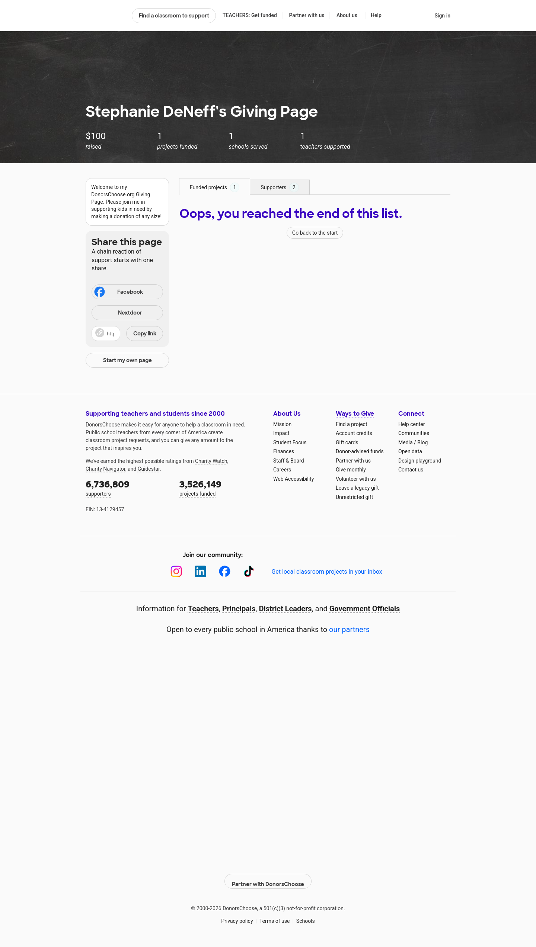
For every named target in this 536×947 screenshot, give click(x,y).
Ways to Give (355, 414)
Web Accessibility (293, 479)
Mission (282, 424)
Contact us (410, 470)
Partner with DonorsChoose (268, 877)
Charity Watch (211, 461)
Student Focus (290, 442)
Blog (422, 442)
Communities (413, 433)
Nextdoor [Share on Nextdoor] (118, 313)
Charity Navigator (105, 469)
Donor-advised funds (360, 451)
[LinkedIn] (200, 571)
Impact (281, 433)
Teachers (203, 608)
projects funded (221, 487)
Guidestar (149, 469)
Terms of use (274, 917)
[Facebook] (224, 571)
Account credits (354, 433)
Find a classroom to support (174, 15)
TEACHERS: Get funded (250, 15)
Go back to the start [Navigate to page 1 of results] (315, 233)
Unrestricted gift (354, 497)
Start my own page (127, 360)
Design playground (419, 461)
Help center (411, 424)
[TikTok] (248, 571)
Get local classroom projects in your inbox (326, 571)
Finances (283, 451)
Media (405, 442)
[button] (127, 333)
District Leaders (285, 608)
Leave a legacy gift (357, 488)
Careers (282, 470)
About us (346, 15)
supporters (127, 487)
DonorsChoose (105, 15)
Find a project (351, 424)
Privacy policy (237, 917)
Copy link (144, 333)
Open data (410, 451)
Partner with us (307, 15)
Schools (305, 917)
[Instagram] (176, 571)
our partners (349, 629)
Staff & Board (288, 461)
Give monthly (351, 470)
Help (376, 15)
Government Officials (364, 608)
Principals (239, 608)
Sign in (442, 16)
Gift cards (347, 442)
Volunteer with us (356, 479)
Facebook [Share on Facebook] (118, 292)
